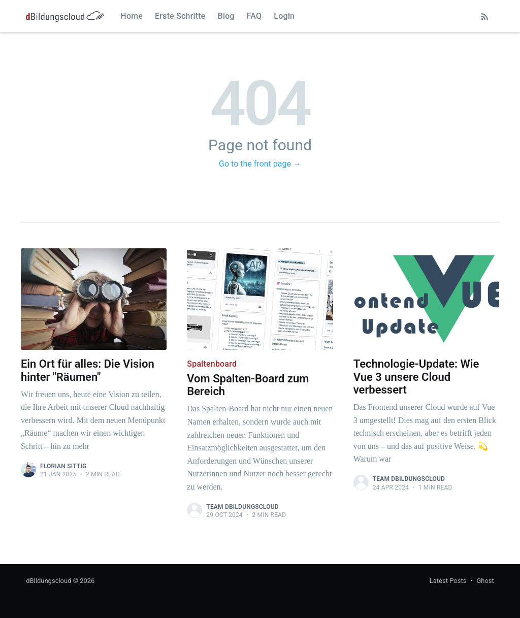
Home (131, 16)
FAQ (254, 16)
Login (284, 16)
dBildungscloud (48, 580)
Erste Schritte (180, 16)
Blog (226, 16)
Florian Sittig (63, 466)
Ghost (485, 580)
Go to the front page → (260, 164)
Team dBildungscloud (242, 506)
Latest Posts (448, 580)
